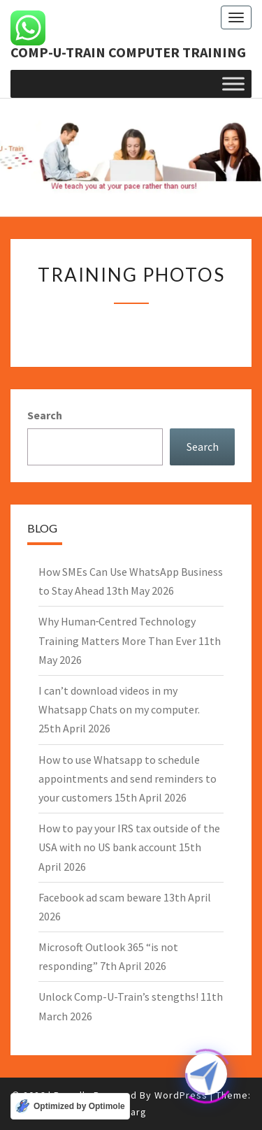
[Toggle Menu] (233, 83)
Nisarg (131, 1112)
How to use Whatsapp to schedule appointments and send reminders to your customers (127, 778)
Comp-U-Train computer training (128, 52)
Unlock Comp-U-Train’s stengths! (118, 997)
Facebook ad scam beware (99, 897)
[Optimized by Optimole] (70, 1106)
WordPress (181, 1095)
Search (44, 415)
